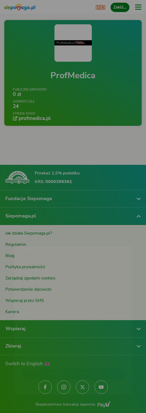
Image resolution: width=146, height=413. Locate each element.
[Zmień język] (15, 237)
